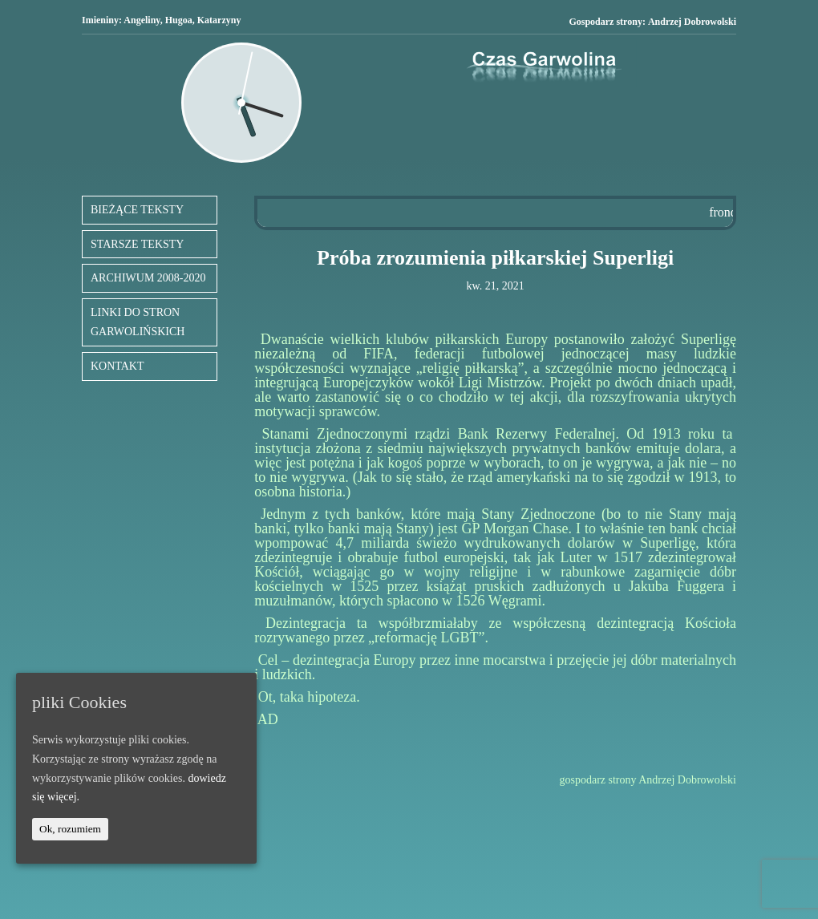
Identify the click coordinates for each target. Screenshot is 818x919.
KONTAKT (117, 366)
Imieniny (100, 20)
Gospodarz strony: (652, 22)
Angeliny (142, 20)
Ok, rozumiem (70, 829)
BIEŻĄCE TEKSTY (137, 210)
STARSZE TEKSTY (137, 244)
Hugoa (178, 20)
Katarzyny (219, 20)
